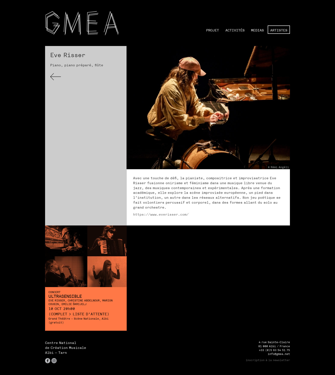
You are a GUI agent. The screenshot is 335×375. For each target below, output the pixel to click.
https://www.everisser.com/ (161, 214)
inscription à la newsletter (268, 360)
